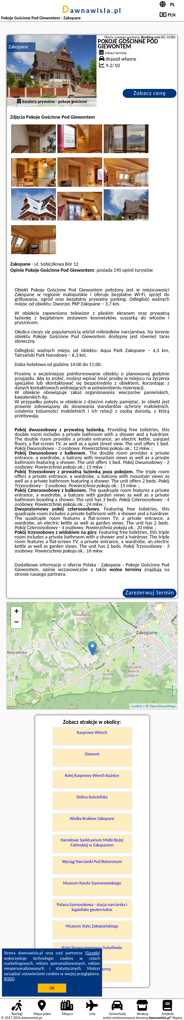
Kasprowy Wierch (92, 732)
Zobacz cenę (149, 93)
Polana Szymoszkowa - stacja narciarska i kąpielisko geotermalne (92, 907)
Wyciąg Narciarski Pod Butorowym (92, 861)
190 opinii (124, 270)
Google (92, 952)
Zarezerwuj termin (150, 592)
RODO (9, 978)
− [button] (16, 622)
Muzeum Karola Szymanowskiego (92, 883)
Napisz (177, 1017)
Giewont (92, 753)
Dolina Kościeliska (91, 797)
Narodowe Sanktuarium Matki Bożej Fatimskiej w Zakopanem (92, 843)
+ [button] (16, 612)
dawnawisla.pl (92, 10)
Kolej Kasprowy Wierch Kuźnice (92, 775)
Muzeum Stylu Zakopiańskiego (92, 926)
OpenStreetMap (163, 706)
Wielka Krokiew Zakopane (92, 818)
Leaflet (136, 706)
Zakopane (18, 47)
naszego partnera (47, 574)
